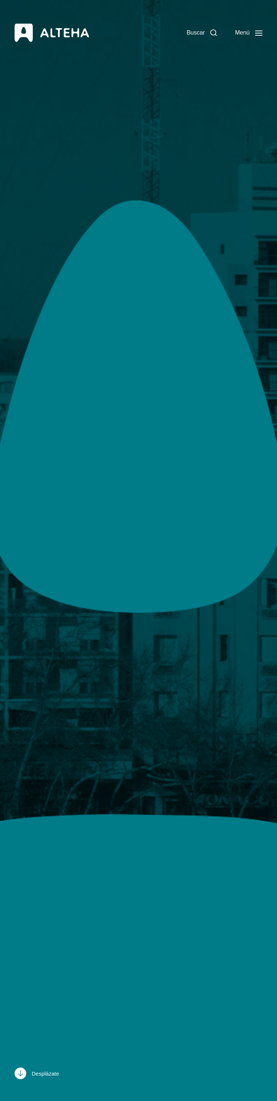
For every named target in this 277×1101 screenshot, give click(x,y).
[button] (201, 32)
